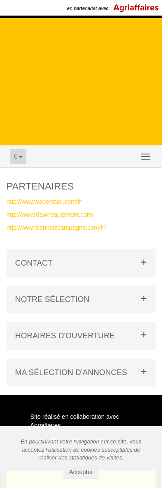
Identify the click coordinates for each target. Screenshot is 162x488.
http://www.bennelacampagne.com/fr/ (56, 227)
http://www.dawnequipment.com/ (50, 214)
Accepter (81, 472)
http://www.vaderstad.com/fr (43, 201)
